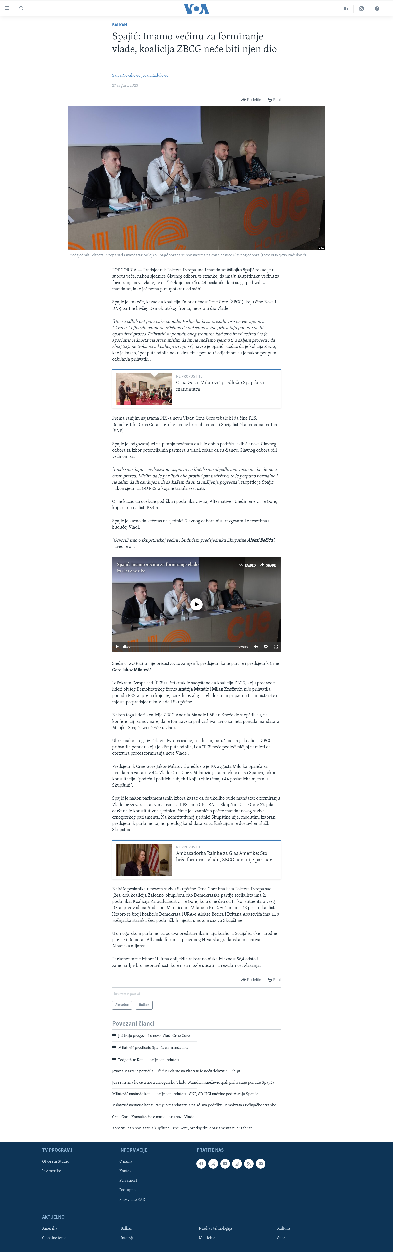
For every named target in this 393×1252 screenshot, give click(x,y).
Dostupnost (129, 1190)
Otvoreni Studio (55, 1162)
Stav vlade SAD (132, 1200)
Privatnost (128, 1181)
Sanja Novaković (126, 76)
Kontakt (126, 1171)
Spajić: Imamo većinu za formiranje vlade (158, 564)
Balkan (119, 25)
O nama (125, 1162)
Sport (282, 1238)
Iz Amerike (51, 1171)
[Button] (251, 100)
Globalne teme (54, 1238)
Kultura (283, 1229)
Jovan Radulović (154, 76)
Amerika (49, 1229)
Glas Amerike (133, 571)
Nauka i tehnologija (215, 1229)
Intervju (127, 1238)
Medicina (207, 1238)
